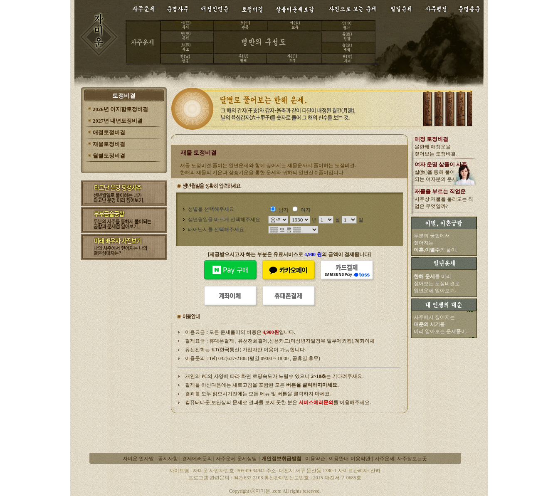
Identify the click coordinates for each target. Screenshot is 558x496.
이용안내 (339, 458)
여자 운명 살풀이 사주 (441, 164)
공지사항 (168, 458)
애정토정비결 (109, 132)
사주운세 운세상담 (236, 458)
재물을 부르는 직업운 (440, 191)
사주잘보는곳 (412, 458)
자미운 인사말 (138, 458)
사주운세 (385, 458)
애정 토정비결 (431, 139)
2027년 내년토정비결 (118, 121)
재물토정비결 (109, 144)
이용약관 (315, 458)
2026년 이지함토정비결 (120, 109)
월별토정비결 (109, 156)
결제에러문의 (197, 458)
